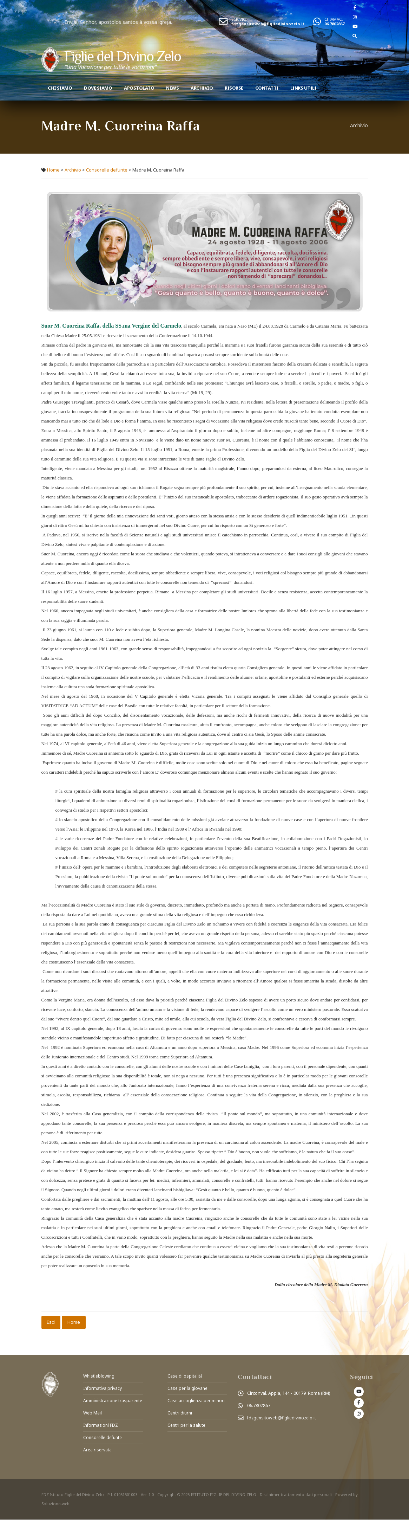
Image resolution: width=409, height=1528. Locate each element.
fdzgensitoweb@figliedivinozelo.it (267, 23)
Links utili (303, 88)
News (172, 88)
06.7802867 (334, 23)
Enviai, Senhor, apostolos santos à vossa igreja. (142, 22)
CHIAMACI (333, 19)
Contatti (266, 88)
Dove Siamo (98, 88)
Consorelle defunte (106, 170)
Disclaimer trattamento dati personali (296, 1503)
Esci (51, 1322)
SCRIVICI (238, 19)
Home (53, 170)
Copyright (166, 1503)
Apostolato (139, 88)
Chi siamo (60, 88)
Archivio (202, 88)
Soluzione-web (55, 1512)
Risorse (234, 88)
